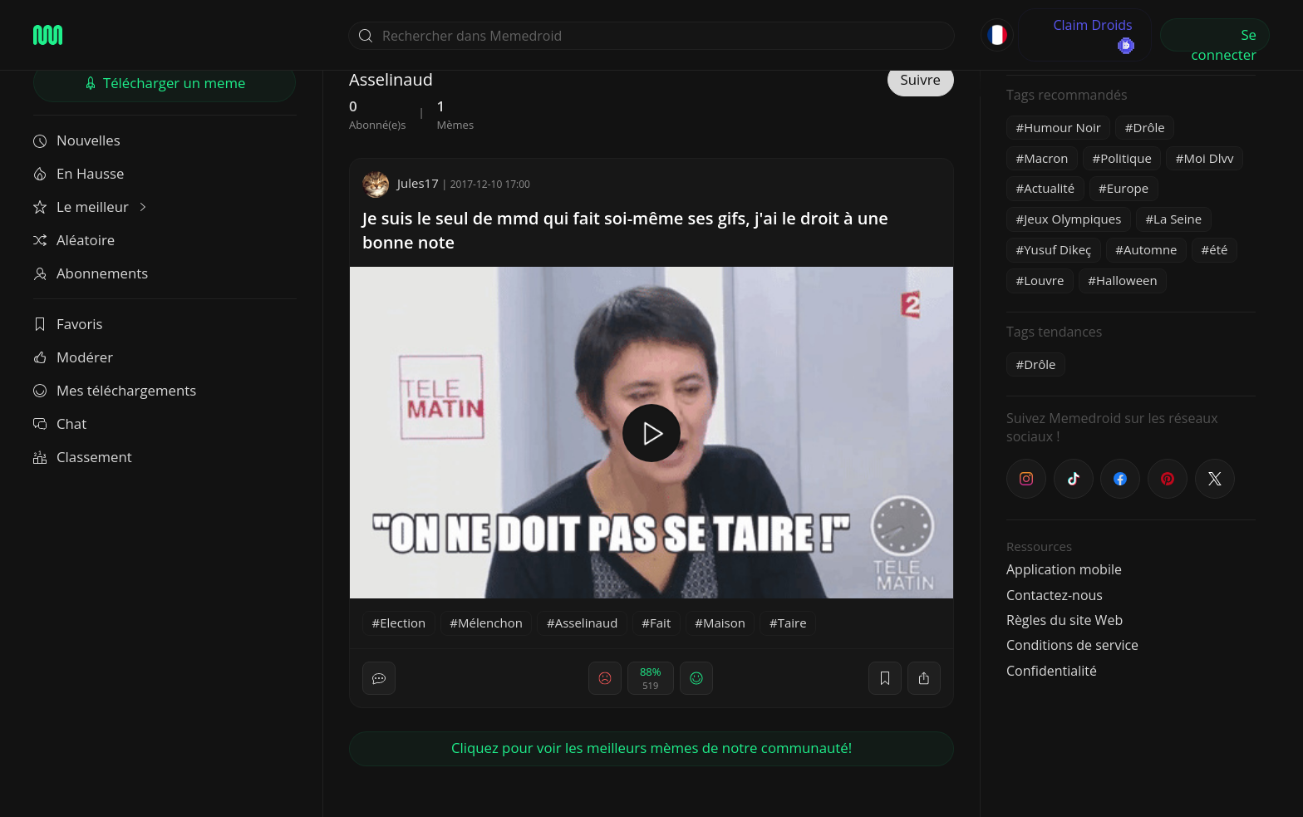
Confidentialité (1051, 671)
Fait (660, 622)
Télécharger (165, 82)
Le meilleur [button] (91, 206)
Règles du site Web (1064, 620)
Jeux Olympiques (1072, 218)
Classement (82, 456)
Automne (1151, 249)
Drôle (1149, 127)
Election (402, 622)
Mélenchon (490, 622)
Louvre (1044, 280)
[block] (924, 678)
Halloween (1127, 280)
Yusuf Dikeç (1057, 249)
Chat (59, 423)
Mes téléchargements (114, 390)
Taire (792, 622)
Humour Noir (1062, 127)
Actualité (1049, 188)
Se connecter (1224, 38)
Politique (1126, 158)
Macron (1046, 158)
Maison (724, 622)
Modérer (73, 357)
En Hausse (78, 173)
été (1218, 249)
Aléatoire (74, 239)
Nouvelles (76, 140)
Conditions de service (1072, 645)
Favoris (68, 323)
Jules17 (400, 183)
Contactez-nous (1054, 595)
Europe (1127, 188)
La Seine (1177, 218)
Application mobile (1064, 569)
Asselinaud (586, 622)
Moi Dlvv (1209, 158)
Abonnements (90, 273)
